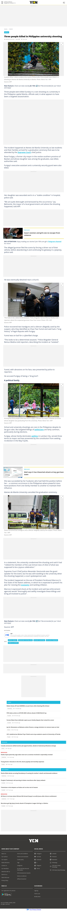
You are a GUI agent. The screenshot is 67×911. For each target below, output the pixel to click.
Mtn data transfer (51, 640)
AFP (19, 39)
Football (9, 716)
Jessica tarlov (12, 640)
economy (25, 585)
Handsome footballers (25, 640)
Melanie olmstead (39, 640)
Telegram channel (54, 242)
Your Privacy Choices (33, 910)
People (8, 737)
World (11, 29)
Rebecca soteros (13, 643)
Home (5, 29)
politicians (39, 430)
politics (35, 436)
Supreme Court (24, 153)
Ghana (8, 730)
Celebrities (9, 709)
